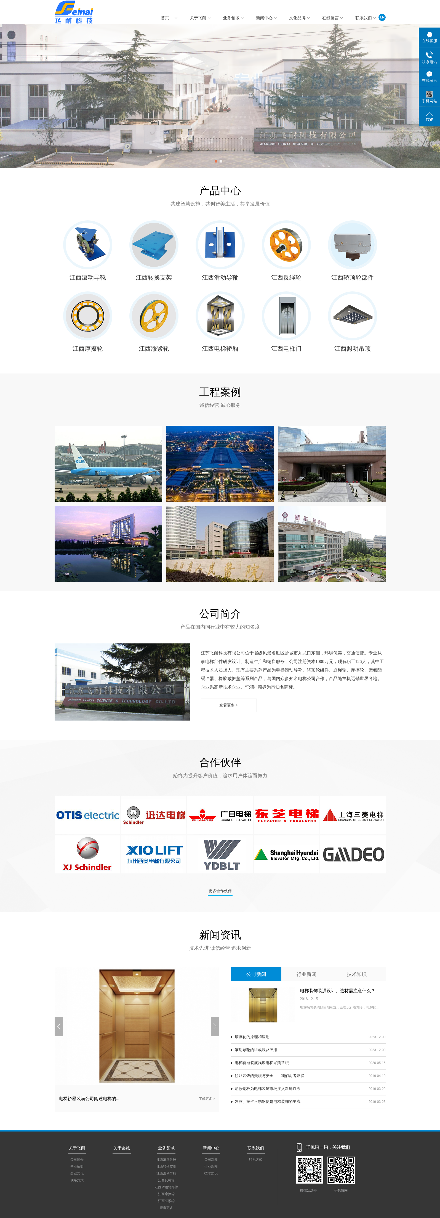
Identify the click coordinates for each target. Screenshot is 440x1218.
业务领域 (231, 18)
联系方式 (77, 1180)
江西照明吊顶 (352, 348)
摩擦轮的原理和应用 (252, 1037)
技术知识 (357, 974)
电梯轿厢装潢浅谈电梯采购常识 (262, 1063)
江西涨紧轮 (154, 348)
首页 (165, 18)
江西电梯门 (286, 348)
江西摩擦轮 (88, 348)
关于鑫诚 (121, 1148)
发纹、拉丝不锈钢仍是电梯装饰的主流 (267, 1102)
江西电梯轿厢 (220, 348)
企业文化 (77, 1173)
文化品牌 (297, 18)
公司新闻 (256, 974)
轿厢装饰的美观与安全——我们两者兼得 (269, 1076)
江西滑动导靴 (220, 277)
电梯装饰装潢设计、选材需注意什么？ (337, 990)
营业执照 (77, 1166)
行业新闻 (306, 974)
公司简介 (77, 1160)
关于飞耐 (198, 18)
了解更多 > (207, 1099)
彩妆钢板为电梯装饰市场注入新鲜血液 (267, 1089)
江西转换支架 (154, 277)
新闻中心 (264, 18)
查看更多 (166, 1208)
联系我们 (363, 18)
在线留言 (330, 18)
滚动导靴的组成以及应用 (256, 1050)
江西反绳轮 (286, 277)
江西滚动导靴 (88, 277)
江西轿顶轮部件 (352, 277)
